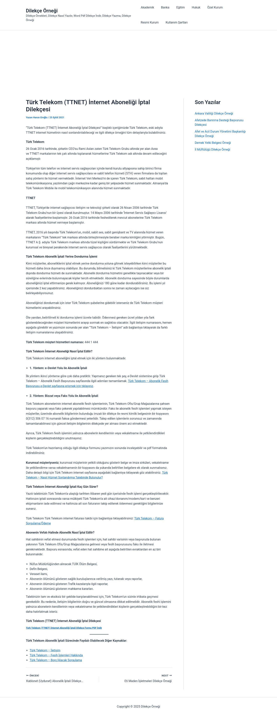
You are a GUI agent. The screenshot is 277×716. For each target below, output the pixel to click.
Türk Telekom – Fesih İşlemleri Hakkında (57, 655)
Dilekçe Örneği (42, 11)
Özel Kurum (211, 7)
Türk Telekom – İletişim (45, 650)
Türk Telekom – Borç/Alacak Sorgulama (56, 660)
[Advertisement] (138, 58)
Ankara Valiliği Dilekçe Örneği (214, 113)
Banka (164, 7)
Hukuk (193, 7)
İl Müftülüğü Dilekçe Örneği (213, 149)
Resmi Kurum (233, 7)
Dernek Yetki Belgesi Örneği (213, 143)
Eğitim (178, 7)
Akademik (147, 7)
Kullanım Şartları (152, 22)
